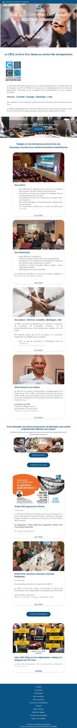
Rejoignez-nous (38, 455)
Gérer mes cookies (38, 718)
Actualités (38, 690)
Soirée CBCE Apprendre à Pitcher (29, 506)
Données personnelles (38, 715)
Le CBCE (39, 687)
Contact (38, 706)
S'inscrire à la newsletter (38, 703)
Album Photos (38, 709)
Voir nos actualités (38, 465)
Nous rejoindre (38, 699)
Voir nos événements (38, 614)
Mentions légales (38, 712)
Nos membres (38, 696)
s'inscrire (38, 129)
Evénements (38, 693)
